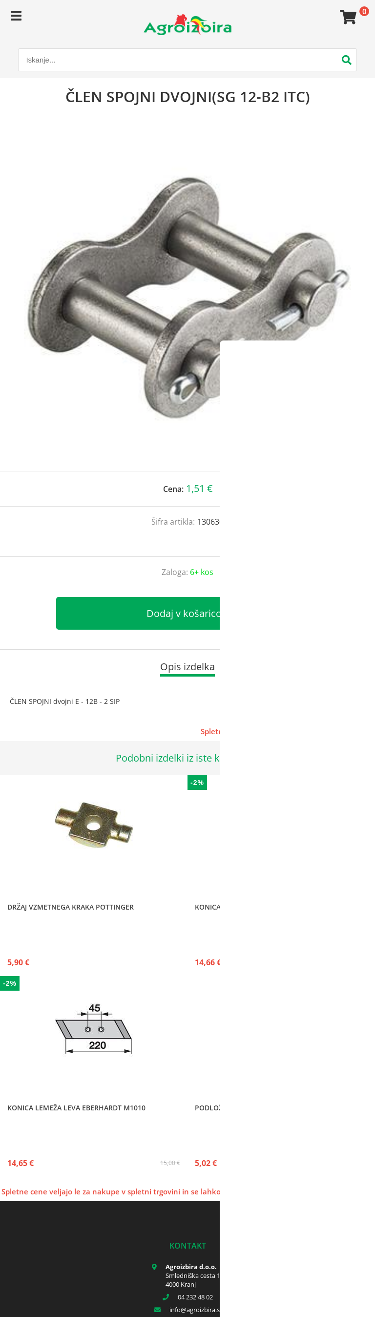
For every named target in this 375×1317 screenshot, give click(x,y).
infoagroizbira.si (195, 1309)
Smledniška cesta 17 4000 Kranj (195, 1280)
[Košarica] (346, 17)
